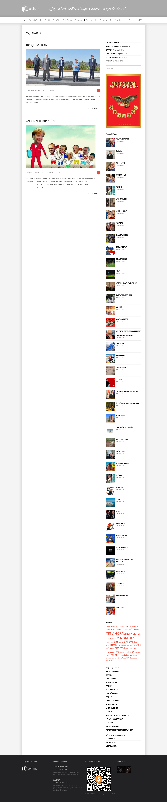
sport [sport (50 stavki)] (121, 652)
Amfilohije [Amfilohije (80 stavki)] (120, 630)
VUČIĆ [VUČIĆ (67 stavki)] (135, 655)
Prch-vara (79, 20)
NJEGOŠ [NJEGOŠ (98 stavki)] (114, 645)
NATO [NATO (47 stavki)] (136, 642)
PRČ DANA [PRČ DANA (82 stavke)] (110, 649)
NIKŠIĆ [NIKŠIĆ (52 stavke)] (108, 645)
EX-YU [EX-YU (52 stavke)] (107, 638)
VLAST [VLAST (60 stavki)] (130, 655)
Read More (93, 109)
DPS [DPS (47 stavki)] (136, 634)
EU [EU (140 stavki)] (139, 634)
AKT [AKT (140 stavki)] (127, 626)
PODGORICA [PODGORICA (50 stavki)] (128, 645)
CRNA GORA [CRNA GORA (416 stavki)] (114, 633)
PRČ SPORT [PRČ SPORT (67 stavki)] (129, 649)
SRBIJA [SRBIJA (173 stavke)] (130, 652)
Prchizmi (103, 20)
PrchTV (140, 20)
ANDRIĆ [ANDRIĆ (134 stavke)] (128, 629)
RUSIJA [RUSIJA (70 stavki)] (113, 652)
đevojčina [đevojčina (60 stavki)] (109, 660)
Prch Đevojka (115, 20)
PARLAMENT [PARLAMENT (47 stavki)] (121, 645)
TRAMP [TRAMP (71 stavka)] (137, 652)
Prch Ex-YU (45, 20)
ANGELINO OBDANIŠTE (40, 121)
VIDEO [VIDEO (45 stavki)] (121, 655)
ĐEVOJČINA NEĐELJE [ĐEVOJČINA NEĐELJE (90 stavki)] (128, 658)
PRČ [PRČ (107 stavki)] (139, 645)
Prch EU (56, 20)
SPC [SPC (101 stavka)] (117, 652)
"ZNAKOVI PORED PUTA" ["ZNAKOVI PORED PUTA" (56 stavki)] (113, 627)
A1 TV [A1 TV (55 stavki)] (123, 627)
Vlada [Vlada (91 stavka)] (125, 655)
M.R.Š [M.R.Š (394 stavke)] (121, 638)
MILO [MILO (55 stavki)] (119, 642)
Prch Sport (128, 20)
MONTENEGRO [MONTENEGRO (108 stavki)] (128, 642)
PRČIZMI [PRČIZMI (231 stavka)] (120, 648)
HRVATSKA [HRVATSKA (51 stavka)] (113, 638)
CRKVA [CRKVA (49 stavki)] (138, 630)
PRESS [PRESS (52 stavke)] (135, 645)
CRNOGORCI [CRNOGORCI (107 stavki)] (129, 634)
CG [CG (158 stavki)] (134, 629)
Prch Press (67, 20)
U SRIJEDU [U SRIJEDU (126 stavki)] (114, 655)
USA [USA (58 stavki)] (107, 655)
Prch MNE (33, 20)
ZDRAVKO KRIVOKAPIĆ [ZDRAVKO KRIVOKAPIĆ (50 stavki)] (112, 658)
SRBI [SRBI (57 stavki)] (124, 652)
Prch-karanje (91, 20)
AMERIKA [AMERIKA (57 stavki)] (113, 630)
